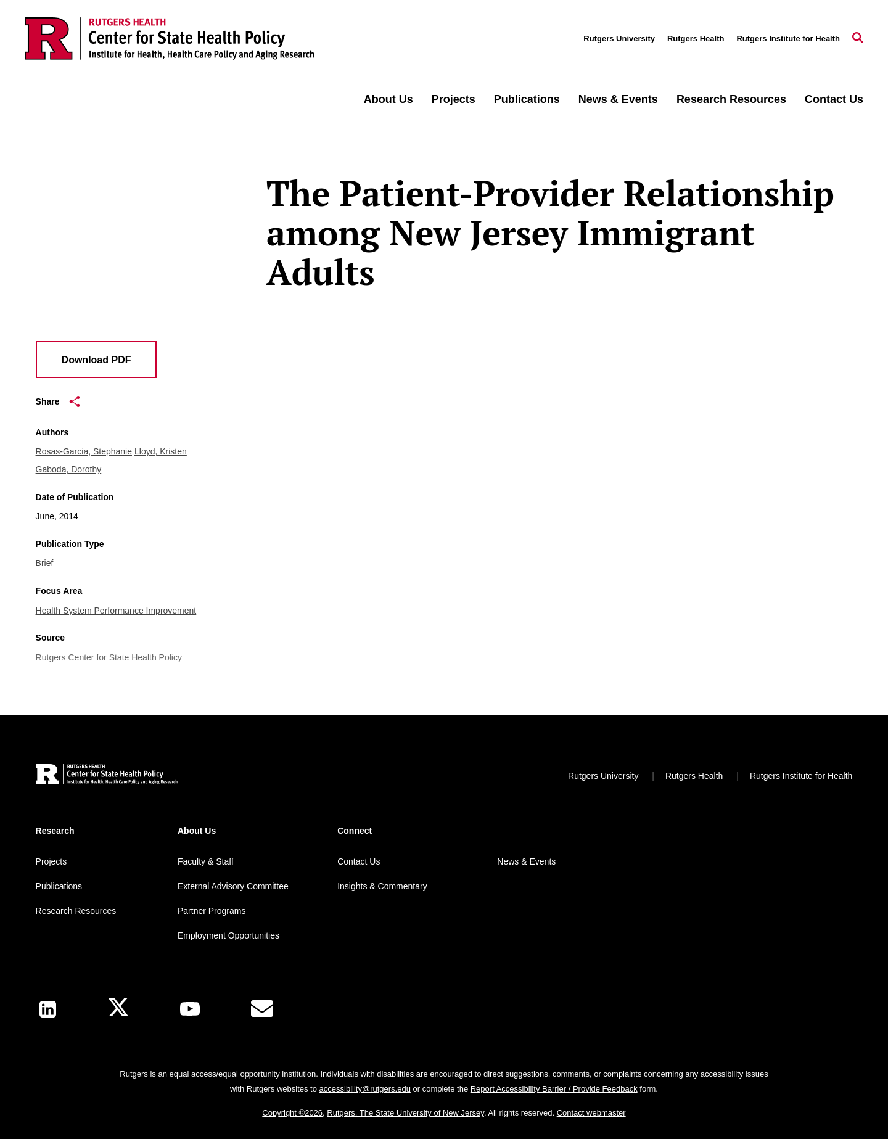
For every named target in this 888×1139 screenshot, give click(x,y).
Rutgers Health (695, 38)
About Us (388, 99)
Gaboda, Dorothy (69, 469)
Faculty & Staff (206, 861)
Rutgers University (619, 38)
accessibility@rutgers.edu (365, 1088)
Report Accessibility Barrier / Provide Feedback (554, 1088)
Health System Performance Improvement (116, 610)
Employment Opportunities (228, 935)
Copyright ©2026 (292, 1112)
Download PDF (96, 360)
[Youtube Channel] (190, 1009)
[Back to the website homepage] (169, 38)
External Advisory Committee (233, 886)
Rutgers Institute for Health (788, 38)
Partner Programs (211, 911)
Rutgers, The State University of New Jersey (405, 1112)
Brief (45, 563)
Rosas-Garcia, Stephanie (84, 451)
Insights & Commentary (382, 886)
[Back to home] (107, 776)
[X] (118, 1009)
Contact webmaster (591, 1112)
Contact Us (834, 99)
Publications (527, 99)
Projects (453, 99)
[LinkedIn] (47, 1009)
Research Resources (731, 99)
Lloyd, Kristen (160, 451)
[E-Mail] (262, 1009)
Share (58, 401)
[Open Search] (857, 38)
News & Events (618, 99)
